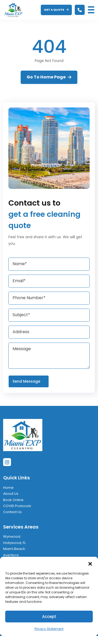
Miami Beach (14, 548)
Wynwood (11, 536)
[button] (90, 563)
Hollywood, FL (14, 542)
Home (8, 487)
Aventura (11, 555)
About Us (10, 493)
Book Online (13, 499)
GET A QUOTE (56, 10)
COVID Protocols (17, 505)
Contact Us (12, 511)
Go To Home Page (49, 77)
